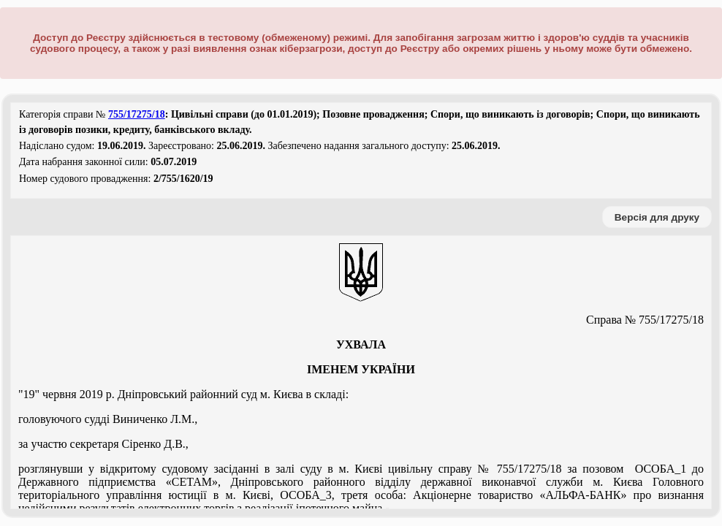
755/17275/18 (136, 114)
